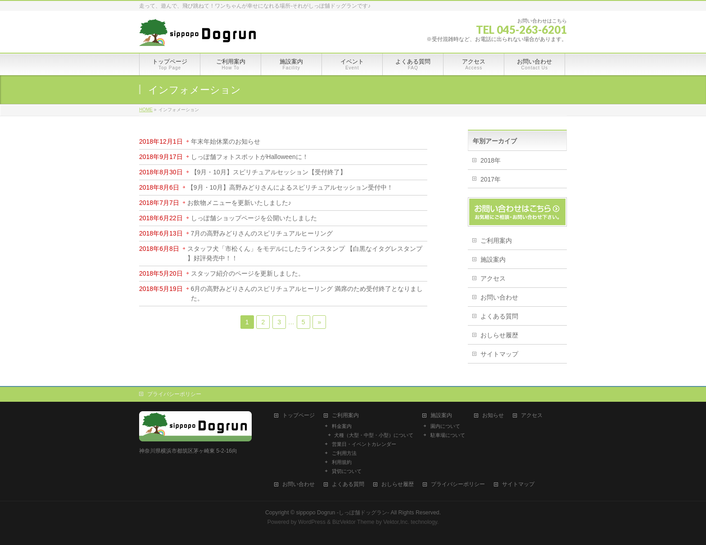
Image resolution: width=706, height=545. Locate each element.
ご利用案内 (496, 240)
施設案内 (493, 259)
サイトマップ (499, 354)
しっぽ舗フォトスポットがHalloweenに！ (249, 156)
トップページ (298, 415)
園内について (445, 426)
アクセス (493, 278)
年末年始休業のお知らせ (225, 141)
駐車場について (447, 435)
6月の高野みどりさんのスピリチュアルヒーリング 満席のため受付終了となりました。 (307, 293)
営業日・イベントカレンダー (364, 444)
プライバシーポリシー (174, 394)
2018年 (490, 160)
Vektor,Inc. (396, 522)
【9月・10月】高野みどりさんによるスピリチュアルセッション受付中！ (290, 187)
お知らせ (493, 415)
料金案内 (342, 426)
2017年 (490, 179)
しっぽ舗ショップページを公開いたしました (254, 218)
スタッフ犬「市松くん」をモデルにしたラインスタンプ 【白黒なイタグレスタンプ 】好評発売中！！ (304, 253)
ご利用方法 (344, 453)
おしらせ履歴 (499, 335)
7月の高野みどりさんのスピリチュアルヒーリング (265, 233)
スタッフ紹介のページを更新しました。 (247, 273)
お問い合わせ (499, 297)
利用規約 (342, 462)
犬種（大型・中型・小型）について (373, 435)
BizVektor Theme (353, 522)
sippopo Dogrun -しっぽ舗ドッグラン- (342, 512)
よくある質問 (499, 316)
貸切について (347, 471)
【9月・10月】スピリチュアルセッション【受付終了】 (268, 172)
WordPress (312, 522)
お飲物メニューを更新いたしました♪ (239, 202)
